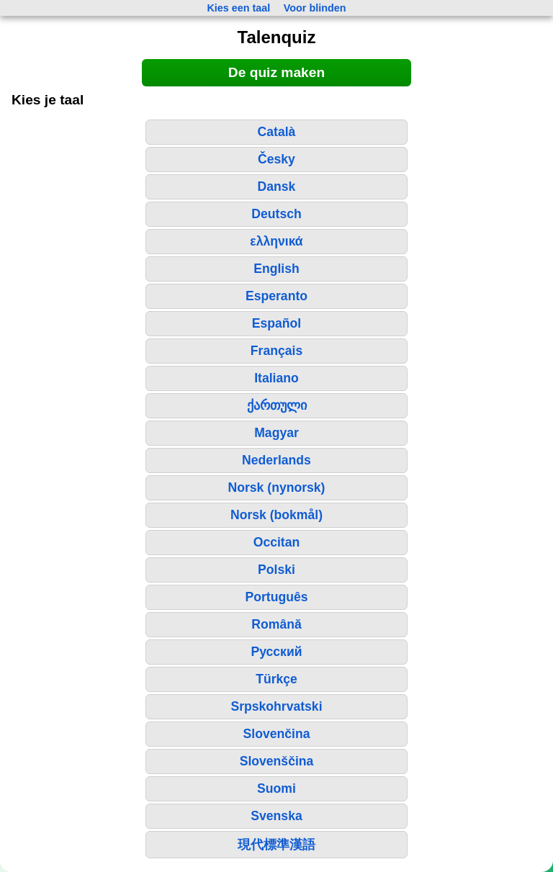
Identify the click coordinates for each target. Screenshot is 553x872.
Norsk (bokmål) (276, 515)
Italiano (276, 378)
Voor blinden (315, 8)
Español (276, 323)
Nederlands (276, 460)
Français (276, 350)
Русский (276, 651)
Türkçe (276, 679)
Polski (276, 569)
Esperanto (276, 296)
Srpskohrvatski (276, 706)
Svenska (276, 816)
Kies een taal (238, 8)
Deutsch (276, 214)
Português (277, 597)
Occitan (276, 542)
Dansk (277, 186)
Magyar (276, 433)
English (276, 268)
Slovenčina (276, 734)
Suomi (276, 788)
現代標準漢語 (276, 844)
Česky (276, 159)
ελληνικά (276, 241)
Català (277, 132)
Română (276, 624)
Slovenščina (277, 761)
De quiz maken (276, 72)
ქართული (277, 405)
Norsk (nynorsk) (276, 487)
